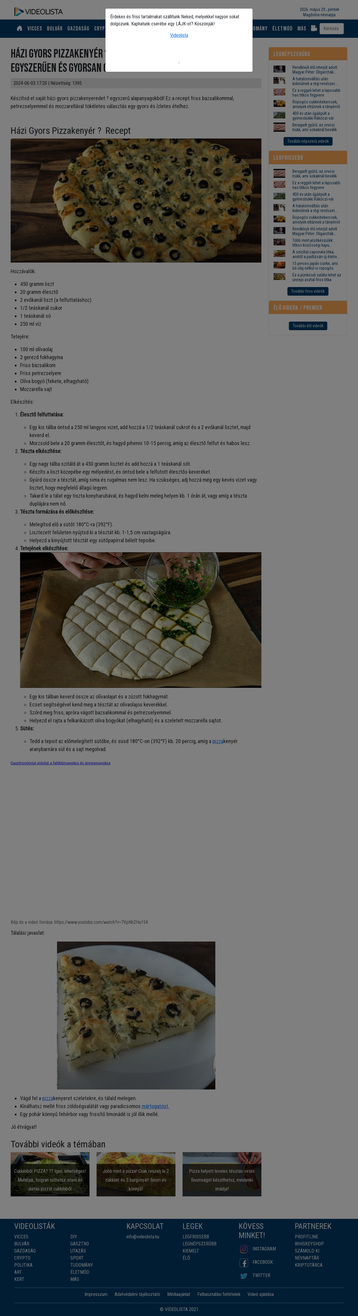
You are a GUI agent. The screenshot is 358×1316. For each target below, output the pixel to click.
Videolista (179, 35)
